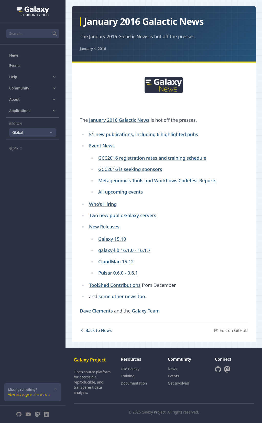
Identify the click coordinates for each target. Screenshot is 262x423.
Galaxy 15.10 (112, 239)
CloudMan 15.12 (116, 261)
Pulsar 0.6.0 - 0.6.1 (118, 273)
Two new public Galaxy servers (122, 215)
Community (32, 88)
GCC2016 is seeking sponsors (130, 169)
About (32, 99)
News (14, 55)
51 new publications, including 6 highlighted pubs (143, 134)
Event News (102, 146)
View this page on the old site (29, 394)
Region (15, 124)
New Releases (104, 227)
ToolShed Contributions (114, 285)
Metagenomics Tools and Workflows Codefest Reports (157, 180)
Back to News (96, 330)
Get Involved (178, 383)
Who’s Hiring (103, 204)
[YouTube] (28, 414)
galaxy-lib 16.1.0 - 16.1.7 (124, 250)
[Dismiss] (55, 389)
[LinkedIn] (46, 414)
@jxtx (16, 148)
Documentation (134, 383)
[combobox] (32, 132)
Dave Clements (96, 311)
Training (128, 376)
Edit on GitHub (231, 330)
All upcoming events (120, 192)
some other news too (122, 296)
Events (14, 65)
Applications (32, 110)
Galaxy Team (146, 311)
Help (32, 76)
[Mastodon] (37, 414)
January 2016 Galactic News (119, 120)
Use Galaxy (130, 368)
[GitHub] (18, 414)
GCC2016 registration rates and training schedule (152, 158)
